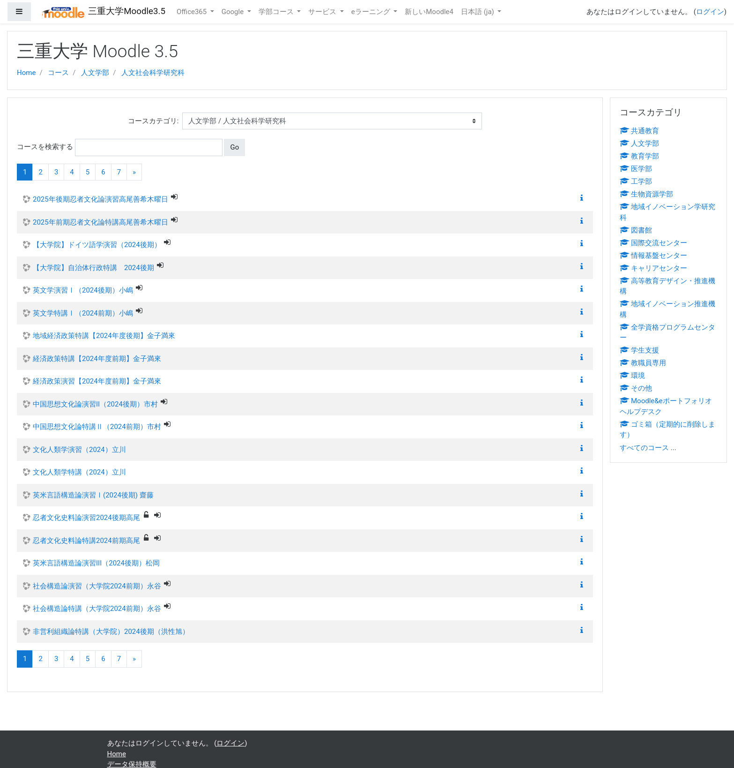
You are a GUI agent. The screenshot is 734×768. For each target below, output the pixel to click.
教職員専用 (643, 363)
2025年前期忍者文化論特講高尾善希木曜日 (100, 222)
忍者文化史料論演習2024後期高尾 (86, 517)
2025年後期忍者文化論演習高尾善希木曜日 (100, 199)
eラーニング (371, 12)
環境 (632, 375)
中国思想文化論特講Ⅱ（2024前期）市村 (97, 426)
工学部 (636, 181)
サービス (323, 12)
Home (26, 72)
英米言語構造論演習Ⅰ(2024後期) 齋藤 (93, 495)
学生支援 (639, 350)
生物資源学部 (646, 194)
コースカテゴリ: (153, 121)
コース (58, 72)
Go (234, 147)
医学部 (636, 169)
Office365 (192, 12)
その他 (636, 388)
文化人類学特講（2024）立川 (79, 472)
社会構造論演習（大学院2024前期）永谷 (97, 586)
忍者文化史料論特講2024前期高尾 (86, 540)
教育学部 (639, 156)
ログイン (710, 12)
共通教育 (639, 131)
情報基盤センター (653, 255)
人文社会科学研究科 (153, 72)
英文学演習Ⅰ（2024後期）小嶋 (83, 290)
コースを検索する (45, 147)
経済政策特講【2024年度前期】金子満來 (97, 358)
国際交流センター (653, 243)
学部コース (277, 12)
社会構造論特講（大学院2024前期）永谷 (97, 608)
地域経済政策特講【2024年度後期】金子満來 (104, 335)
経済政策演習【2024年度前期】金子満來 (97, 381)
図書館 (636, 230)
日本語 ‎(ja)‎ (478, 12)
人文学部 (95, 72)
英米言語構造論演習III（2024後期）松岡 (96, 563)
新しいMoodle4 (429, 12)
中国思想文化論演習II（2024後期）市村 (95, 404)
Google (233, 12)
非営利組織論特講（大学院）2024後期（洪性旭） (111, 631)
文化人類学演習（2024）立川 (79, 449)
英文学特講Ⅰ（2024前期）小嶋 (83, 313)
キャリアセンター (653, 268)
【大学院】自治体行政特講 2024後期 (93, 268)
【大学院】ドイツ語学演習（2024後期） (97, 245)
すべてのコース (644, 448)
